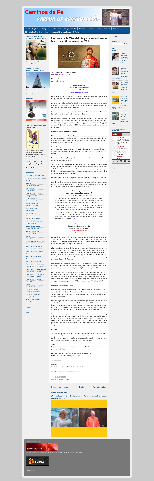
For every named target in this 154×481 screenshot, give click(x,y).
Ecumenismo (30, 190)
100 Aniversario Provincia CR (35, 175)
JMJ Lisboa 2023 (31, 208)
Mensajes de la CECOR (33, 226)
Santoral (28, 284)
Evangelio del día (63, 379)
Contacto (116, 29)
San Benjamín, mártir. (58, 81)
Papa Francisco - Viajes (33, 259)
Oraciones (29, 244)
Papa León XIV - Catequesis (35, 264)
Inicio (81, 387)
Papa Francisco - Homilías (34, 251)
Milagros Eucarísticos (32, 231)
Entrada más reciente (60, 387)
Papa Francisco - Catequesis (35, 246)
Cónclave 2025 (30, 188)
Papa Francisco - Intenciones (35, 254)
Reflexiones (56, 29)
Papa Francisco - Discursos (34, 249)
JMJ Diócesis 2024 (32, 206)
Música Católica (31, 233)
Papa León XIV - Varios (33, 276)
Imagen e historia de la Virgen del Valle (65, 32)
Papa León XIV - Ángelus (34, 279)
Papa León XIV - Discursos (34, 266)
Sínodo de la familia (32, 289)
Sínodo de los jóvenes (33, 294)
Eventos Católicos (31, 198)
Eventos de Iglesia (32, 29)
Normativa (29, 236)
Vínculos (107, 29)
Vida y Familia (30, 297)
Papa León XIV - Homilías (34, 271)
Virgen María (30, 302)
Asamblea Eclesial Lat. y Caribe (36, 178)
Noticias (82, 29)
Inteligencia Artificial (32, 203)
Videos (98, 29)
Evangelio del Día (70, 29)
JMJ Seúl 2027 (30, 211)
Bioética (28, 183)
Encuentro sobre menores (34, 193)
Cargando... (115, 168)
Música (90, 29)
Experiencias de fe (32, 201)
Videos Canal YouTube (33, 299)
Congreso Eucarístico (33, 185)
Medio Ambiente (31, 223)
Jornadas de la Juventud (33, 216)
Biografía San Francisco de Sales (37, 32)
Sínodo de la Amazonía (33, 287)
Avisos (28, 180)
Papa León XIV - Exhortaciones (36, 269)
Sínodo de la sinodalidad (34, 292)
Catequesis (45, 29)
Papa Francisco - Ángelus (34, 261)
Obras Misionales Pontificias (35, 241)
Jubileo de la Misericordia (34, 221)
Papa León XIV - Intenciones (35, 274)
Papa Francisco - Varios (33, 256)
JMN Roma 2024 (31, 213)
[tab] (117, 134)
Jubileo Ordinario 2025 (33, 218)
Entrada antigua (100, 387)
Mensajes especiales (32, 228)
